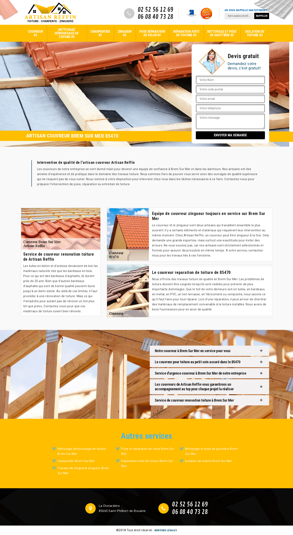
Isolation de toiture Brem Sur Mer (208, 461)
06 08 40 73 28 (155, 17)
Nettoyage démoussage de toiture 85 (66, 33)
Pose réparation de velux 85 (152, 33)
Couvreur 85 (35, 33)
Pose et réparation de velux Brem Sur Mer (147, 451)
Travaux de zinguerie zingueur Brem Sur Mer (83, 470)
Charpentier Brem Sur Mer (76, 461)
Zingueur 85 (125, 33)
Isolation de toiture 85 (254, 33)
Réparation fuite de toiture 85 (186, 33)
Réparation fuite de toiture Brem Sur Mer (147, 463)
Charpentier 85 (100, 33)
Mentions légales (166, 530)
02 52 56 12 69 (155, 9)
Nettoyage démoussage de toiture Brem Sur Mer (82, 451)
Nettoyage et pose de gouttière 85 (221, 33)
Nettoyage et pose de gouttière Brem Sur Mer (211, 451)
